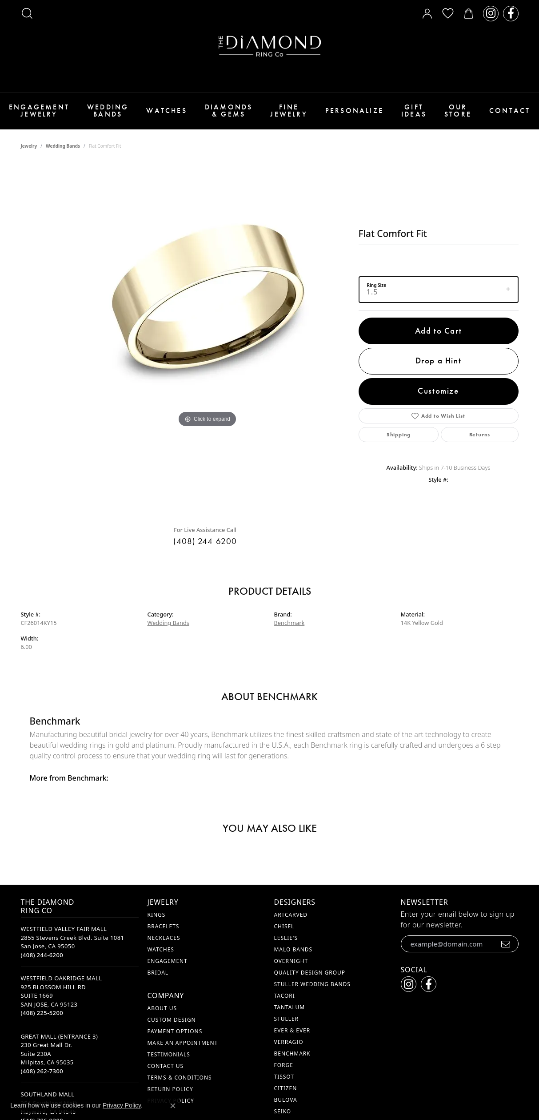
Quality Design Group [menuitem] (310, 972)
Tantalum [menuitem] (289, 1007)
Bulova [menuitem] (285, 1100)
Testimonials (169, 1054)
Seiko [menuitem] (282, 1111)
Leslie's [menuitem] (286, 938)
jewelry (29, 146)
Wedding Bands (107, 110)
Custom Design (172, 1019)
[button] (27, 13)
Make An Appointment (183, 1043)
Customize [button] (438, 390)
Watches (166, 110)
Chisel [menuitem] (284, 926)
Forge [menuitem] (283, 1065)
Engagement (168, 961)
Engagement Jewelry (39, 110)
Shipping (399, 434)
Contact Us (166, 1066)
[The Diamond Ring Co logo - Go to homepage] (269, 46)
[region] (207, 341)
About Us (162, 1008)
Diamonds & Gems (229, 110)
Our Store (457, 110)
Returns (480, 434)
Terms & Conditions (180, 1077)
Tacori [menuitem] (284, 995)
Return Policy (170, 1089)
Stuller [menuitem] (286, 1019)
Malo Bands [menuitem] (293, 949)
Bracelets (164, 926)
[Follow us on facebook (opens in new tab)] (511, 13)
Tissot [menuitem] (284, 1076)
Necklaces (164, 938)
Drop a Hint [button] (438, 360)
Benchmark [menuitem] (292, 1053)
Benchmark (289, 623)
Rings (157, 915)
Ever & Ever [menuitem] (292, 1030)
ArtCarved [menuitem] (291, 915)
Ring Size (377, 285)
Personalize (354, 110)
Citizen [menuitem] (285, 1088)
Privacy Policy (122, 1105)
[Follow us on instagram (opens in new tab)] (491, 13)
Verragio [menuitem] (288, 1042)
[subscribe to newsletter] (506, 944)
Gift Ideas (414, 110)
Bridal (158, 972)
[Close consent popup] (173, 1105)
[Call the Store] (42, 955)
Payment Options (175, 1031)
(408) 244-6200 (205, 541)
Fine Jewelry (288, 110)
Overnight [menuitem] (291, 961)
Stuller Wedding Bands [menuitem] (312, 984)
